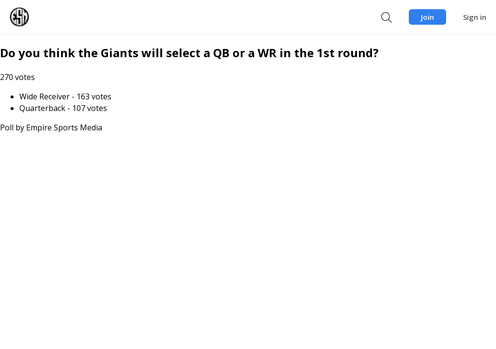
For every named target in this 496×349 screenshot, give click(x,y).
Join (427, 17)
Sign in (474, 17)
